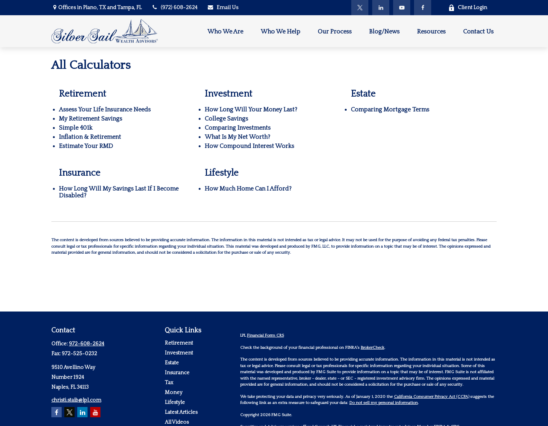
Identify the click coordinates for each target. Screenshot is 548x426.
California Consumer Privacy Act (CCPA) (431, 396)
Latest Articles (181, 412)
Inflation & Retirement (90, 137)
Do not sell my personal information (383, 403)
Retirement (179, 343)
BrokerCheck (372, 347)
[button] (225, 31)
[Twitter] (359, 7)
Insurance (177, 373)
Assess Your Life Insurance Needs (105, 109)
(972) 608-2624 (174, 8)
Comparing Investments (238, 127)
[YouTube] (401, 7)
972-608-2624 (86, 344)
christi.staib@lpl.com (76, 400)
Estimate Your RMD (86, 146)
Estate (172, 363)
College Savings (226, 118)
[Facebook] (422, 7)
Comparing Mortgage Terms (390, 109)
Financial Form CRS (265, 335)
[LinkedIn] (380, 7)
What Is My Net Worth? (237, 137)
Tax (169, 383)
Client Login (467, 8)
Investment (179, 353)
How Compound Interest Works (249, 146)
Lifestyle (175, 402)
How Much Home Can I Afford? (248, 188)
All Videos (177, 422)
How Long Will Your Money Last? (251, 109)
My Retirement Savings (90, 118)
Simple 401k (75, 127)
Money (173, 392)
